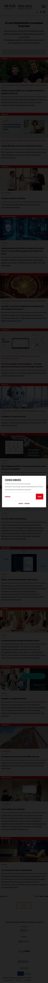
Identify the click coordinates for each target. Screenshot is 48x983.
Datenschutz (27, 503)
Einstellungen (7, 496)
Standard (39, 496)
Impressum (21, 503)
